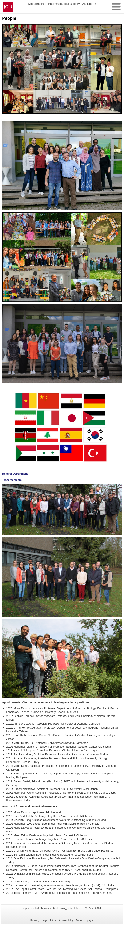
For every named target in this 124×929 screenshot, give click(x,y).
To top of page (84, 920)
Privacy (34, 920)
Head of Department (15, 473)
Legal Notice (48, 920)
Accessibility (66, 920)
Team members (12, 479)
